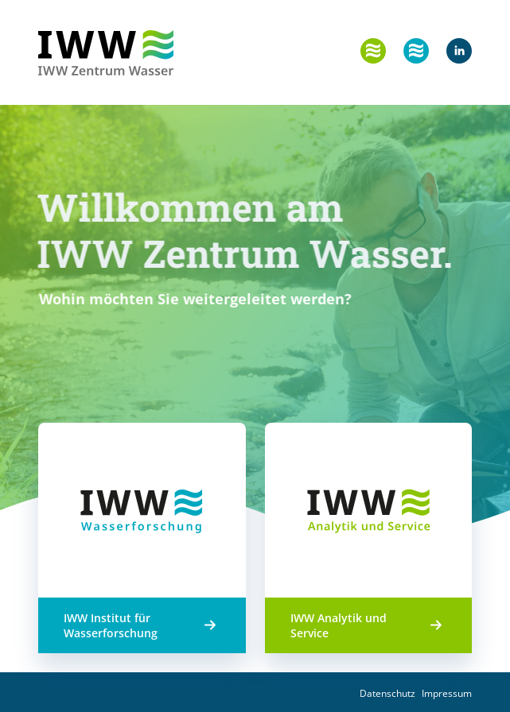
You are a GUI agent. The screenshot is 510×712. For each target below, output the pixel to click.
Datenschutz (387, 693)
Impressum (447, 693)
